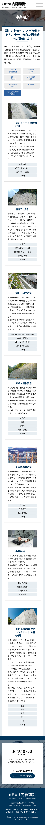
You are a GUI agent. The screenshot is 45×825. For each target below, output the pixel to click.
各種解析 (31, 85)
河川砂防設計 (13, 78)
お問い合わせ (31, 812)
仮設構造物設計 (13, 85)
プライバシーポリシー (22, 819)
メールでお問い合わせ (22, 776)
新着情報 (19, 812)
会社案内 (33, 810)
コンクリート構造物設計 (13, 71)
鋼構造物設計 (31, 71)
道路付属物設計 (31, 78)
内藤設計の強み (11, 810)
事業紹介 (24, 810)
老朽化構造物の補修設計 (13, 93)
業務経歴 (9, 812)
